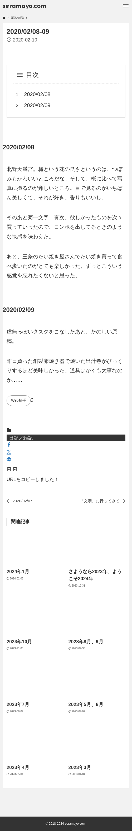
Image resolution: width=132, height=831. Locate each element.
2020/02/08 (37, 94)
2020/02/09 (37, 105)
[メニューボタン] (125, 6)
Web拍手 (18, 400)
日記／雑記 (21, 438)
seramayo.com (24, 6)
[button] (9, 445)
